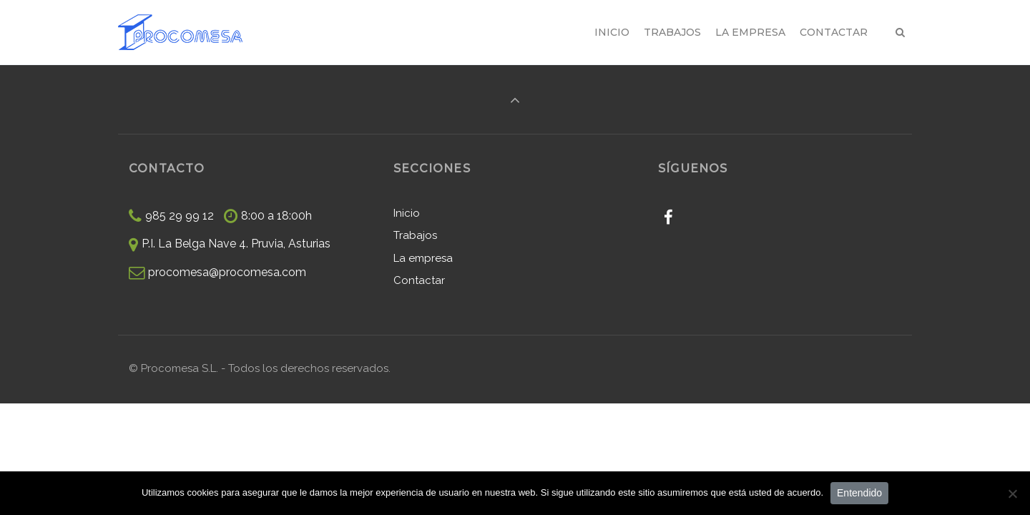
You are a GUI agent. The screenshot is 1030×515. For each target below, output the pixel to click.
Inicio (406, 213)
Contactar (419, 280)
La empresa (423, 258)
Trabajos (415, 235)
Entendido (859, 493)
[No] (1012, 493)
